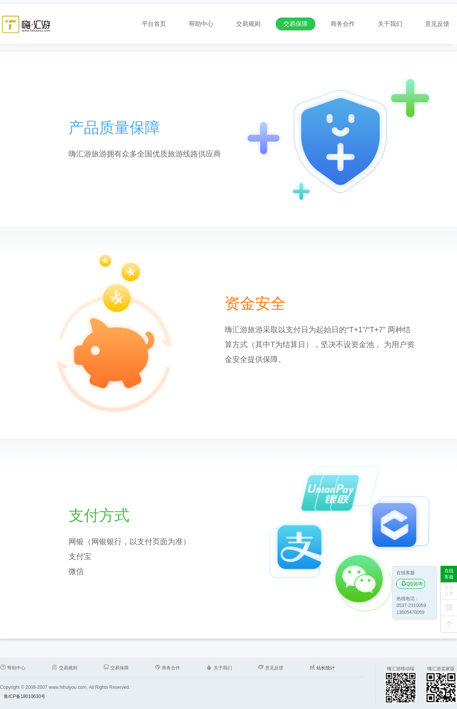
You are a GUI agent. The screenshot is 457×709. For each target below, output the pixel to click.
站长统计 (325, 668)
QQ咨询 (412, 583)
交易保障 (295, 24)
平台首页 (154, 24)
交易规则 (248, 24)
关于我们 (390, 24)
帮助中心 (201, 24)
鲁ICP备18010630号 (24, 696)
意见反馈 (437, 24)
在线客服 (449, 574)
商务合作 (343, 24)
